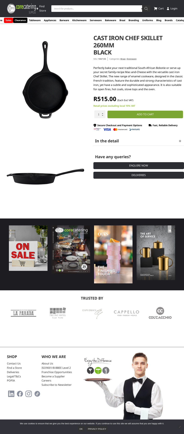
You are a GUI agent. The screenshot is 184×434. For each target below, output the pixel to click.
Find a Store (14, 368)
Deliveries (139, 175)
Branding (134, 20)
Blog (158, 20)
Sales (8, 20)
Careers (46, 380)
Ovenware (131, 58)
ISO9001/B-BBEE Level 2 (56, 368)
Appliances (50, 20)
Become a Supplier (53, 376)
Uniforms (147, 20)
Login (171, 8)
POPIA (11, 380)
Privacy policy (97, 429)
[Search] (146, 8)
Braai (122, 20)
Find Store (41, 8)
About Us (47, 363)
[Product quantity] (100, 114)
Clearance (20, 20)
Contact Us (14, 363)
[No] (180, 427)
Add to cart (145, 114)
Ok (81, 429)
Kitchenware (79, 20)
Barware (64, 20)
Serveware (96, 20)
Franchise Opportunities (57, 372)
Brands (169, 20)
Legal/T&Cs (14, 376)
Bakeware (110, 20)
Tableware (35, 20)
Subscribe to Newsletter (57, 385)
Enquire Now (138, 165)
